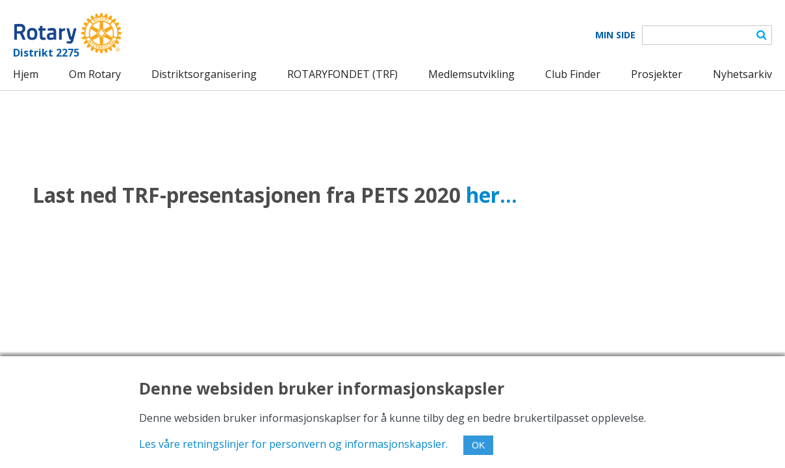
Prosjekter (656, 74)
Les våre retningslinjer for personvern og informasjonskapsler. (293, 444)
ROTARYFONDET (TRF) (342, 74)
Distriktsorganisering (204, 74)
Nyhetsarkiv (742, 74)
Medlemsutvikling (471, 74)
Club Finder (572, 74)
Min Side (615, 35)
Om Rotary (95, 74)
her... (491, 195)
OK (478, 445)
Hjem (25, 74)
